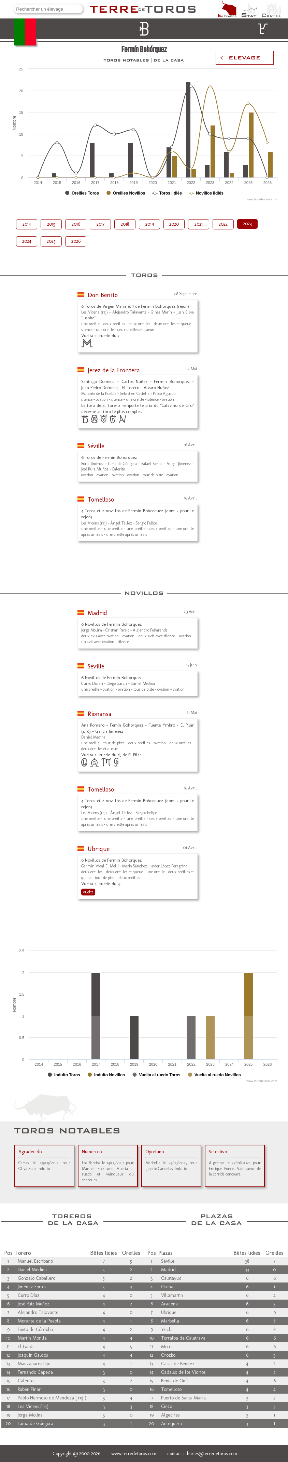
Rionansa (99, 714)
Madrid (97, 613)
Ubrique (99, 849)
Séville (96, 446)
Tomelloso (101, 499)
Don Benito (103, 295)
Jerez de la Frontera (114, 370)
